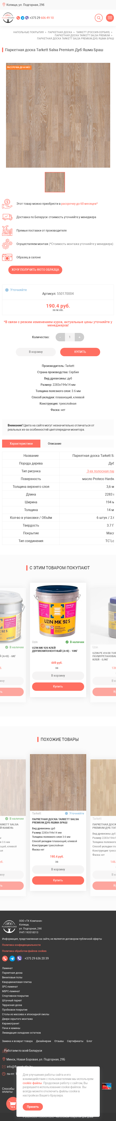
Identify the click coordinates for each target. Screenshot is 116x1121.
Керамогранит (10, 1023)
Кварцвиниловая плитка (17, 982)
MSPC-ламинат (11, 991)
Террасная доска (12, 1005)
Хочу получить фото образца (35, 269)
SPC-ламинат (10, 986)
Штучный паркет (12, 1000)
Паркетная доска (12, 972)
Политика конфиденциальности (21, 945)
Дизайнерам (43, 1041)
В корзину (36, 351)
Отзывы (59, 1041)
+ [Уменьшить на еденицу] (79, 337)
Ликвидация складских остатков (21, 1032)
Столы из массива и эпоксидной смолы (25, 1014)
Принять (33, 1106)
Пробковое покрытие (14, 1009)
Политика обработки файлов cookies (24, 951)
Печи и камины (11, 1028)
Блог (89, 1041)
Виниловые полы (12, 977)
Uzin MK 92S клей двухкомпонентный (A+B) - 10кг (55, 649)
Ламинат (7, 968)
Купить (80, 351)
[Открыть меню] (110, 18)
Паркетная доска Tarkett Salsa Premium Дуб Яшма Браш (55, 821)
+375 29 (42, 17)
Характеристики (21, 443)
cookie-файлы (32, 1083)
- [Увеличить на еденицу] (60, 337)
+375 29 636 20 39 (37, 958)
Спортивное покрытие (15, 995)
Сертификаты (75, 1041)
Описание (54, 443)
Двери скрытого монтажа (17, 1018)
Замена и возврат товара (17, 1041)
